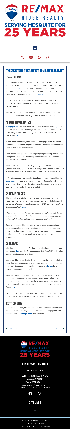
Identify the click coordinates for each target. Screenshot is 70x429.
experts (20, 88)
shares (40, 94)
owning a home (26, 314)
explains (19, 136)
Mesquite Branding (42, 426)
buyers (57, 127)
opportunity (10, 181)
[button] (35, 48)
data (17, 251)
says (24, 207)
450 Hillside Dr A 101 (39, 376)
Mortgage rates (12, 127)
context (30, 160)
